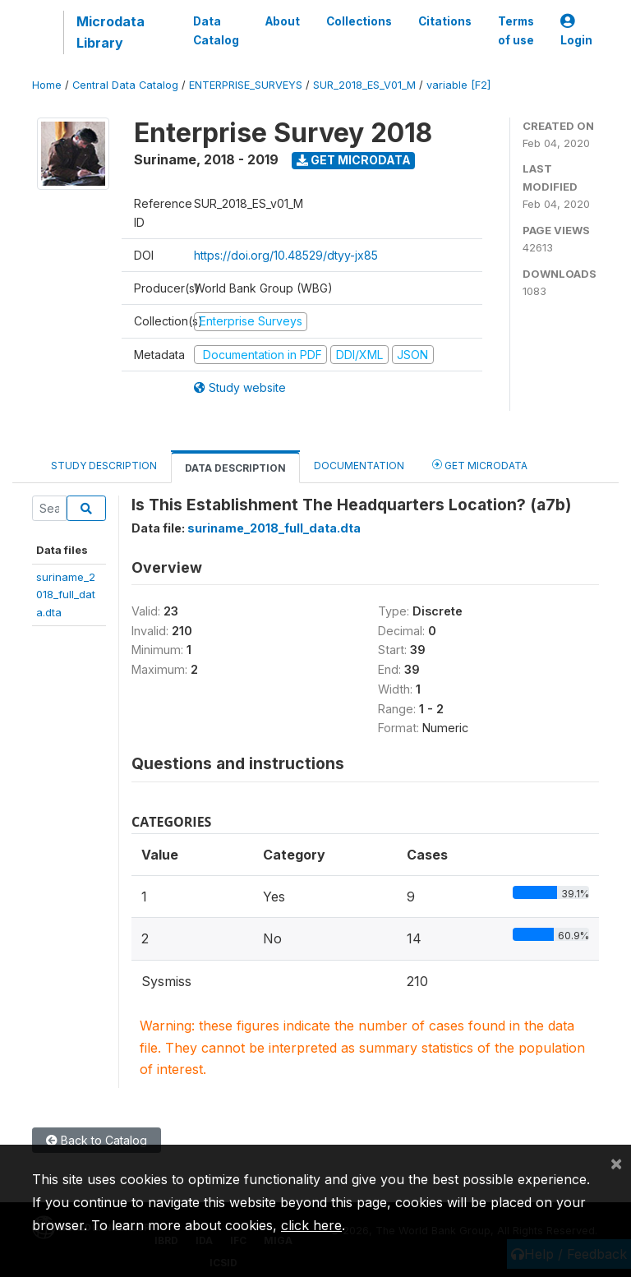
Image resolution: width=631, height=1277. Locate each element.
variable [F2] (458, 85)
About (282, 21)
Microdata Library (110, 32)
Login (576, 31)
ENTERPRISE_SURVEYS (245, 85)
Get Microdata (354, 160)
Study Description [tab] (104, 465)
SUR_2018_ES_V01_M (364, 85)
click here (311, 1225)
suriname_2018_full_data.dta (65, 594)
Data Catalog (216, 30)
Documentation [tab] (359, 465)
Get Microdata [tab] (479, 465)
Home (47, 85)
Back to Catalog (96, 1140)
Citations (445, 21)
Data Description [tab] (235, 468)
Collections (359, 21)
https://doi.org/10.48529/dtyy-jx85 (286, 255)
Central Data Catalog (125, 85)
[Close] (616, 1163)
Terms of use (516, 30)
